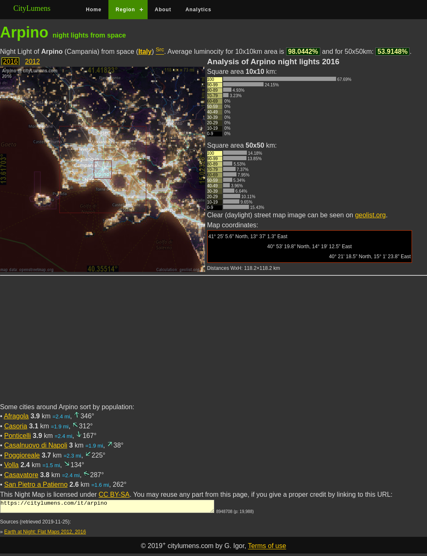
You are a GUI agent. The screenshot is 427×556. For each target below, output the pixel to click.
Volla (11, 464)
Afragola (16, 416)
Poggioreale (22, 455)
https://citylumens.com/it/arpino (107, 508)
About (163, 10)
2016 (10, 61)
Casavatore (21, 474)
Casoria (15, 426)
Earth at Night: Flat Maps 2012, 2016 (45, 534)
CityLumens (31, 8)
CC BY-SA (114, 494)
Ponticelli (17, 435)
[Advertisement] (213, 344)
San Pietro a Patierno (36, 484)
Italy (145, 51)
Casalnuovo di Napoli (35, 445)
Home (93, 10)
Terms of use (267, 548)
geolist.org (370, 215)
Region (125, 10)
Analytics (198, 10)
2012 (32, 61)
